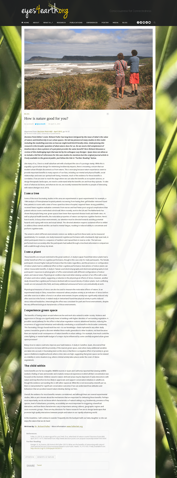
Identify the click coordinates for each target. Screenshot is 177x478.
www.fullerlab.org (75, 426)
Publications (76, 22)
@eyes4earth (41, 124)
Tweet (39, 465)
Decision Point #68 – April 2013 (49, 132)
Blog (125, 22)
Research (61, 22)
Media (115, 22)
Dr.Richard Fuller (42, 426)
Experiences (92, 22)
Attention (29, 457)
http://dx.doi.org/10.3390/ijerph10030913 (46, 448)
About (36, 22)
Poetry (105, 22)
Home (26, 22)
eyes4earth (30, 124)
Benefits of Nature (45, 457)
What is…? (48, 22)
